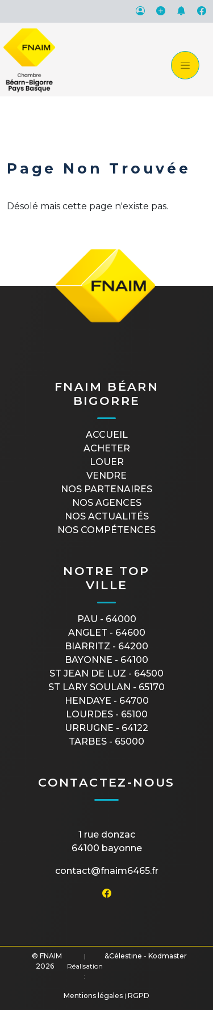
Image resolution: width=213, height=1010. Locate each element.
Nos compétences (106, 530)
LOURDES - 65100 (107, 714)
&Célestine (123, 956)
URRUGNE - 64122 (106, 727)
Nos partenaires (106, 489)
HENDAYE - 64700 (107, 700)
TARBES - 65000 (106, 741)
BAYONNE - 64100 (106, 659)
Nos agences (106, 502)
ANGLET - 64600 (106, 632)
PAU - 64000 (106, 619)
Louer (107, 462)
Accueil (107, 434)
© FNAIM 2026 (47, 961)
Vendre (106, 475)
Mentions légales (93, 995)
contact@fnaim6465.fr (106, 870)
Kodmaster (167, 956)
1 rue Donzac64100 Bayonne (107, 841)
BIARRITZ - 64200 (106, 646)
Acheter (106, 448)
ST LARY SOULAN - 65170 (106, 687)
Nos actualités (107, 516)
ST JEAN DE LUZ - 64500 (106, 673)
